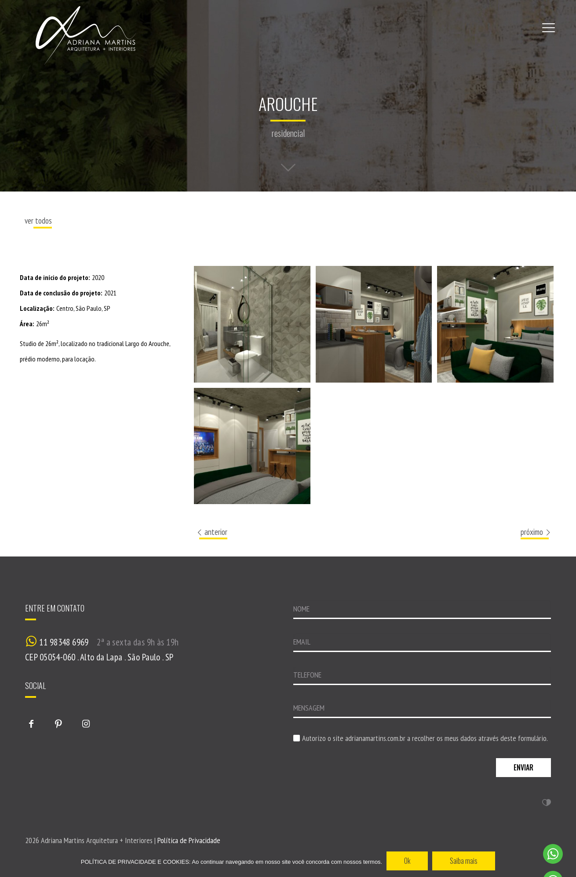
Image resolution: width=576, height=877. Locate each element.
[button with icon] (31, 724)
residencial (288, 133)
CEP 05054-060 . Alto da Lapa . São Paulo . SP (99, 657)
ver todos (38, 220)
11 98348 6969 (63, 642)
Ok (407, 860)
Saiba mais (464, 860)
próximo (536, 532)
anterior (211, 532)
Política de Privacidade (188, 840)
